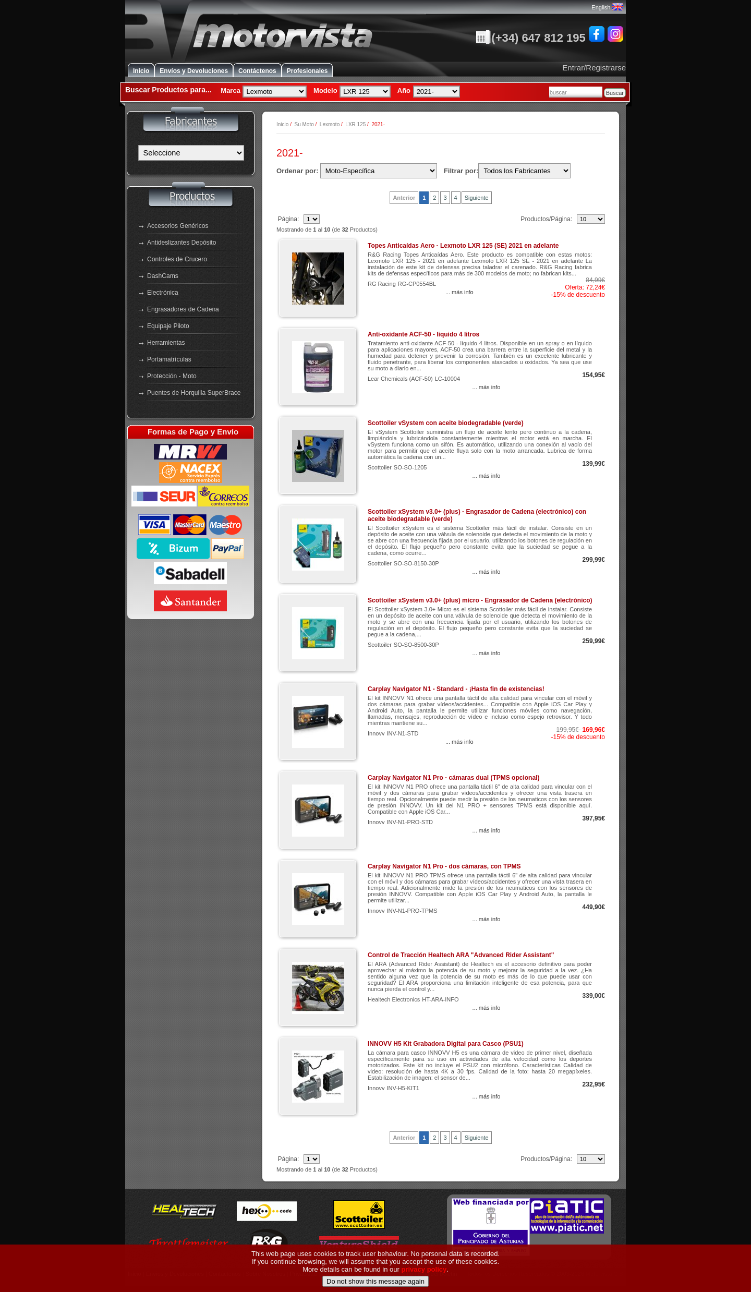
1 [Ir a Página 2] (424, 198)
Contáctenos (257, 71)
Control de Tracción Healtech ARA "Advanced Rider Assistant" (461, 955)
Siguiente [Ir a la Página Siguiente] (477, 198)
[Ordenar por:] (378, 170)
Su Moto (303, 124)
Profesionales (307, 71)
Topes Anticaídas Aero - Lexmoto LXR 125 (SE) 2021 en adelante (463, 245)
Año (403, 90)
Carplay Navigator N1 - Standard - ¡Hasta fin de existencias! (456, 689)
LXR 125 (355, 124)
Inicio (141, 71)
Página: (288, 219)
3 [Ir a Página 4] (444, 198)
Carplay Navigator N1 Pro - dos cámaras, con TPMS (444, 866)
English (607, 7)
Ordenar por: (297, 171)
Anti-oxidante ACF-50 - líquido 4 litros (423, 334)
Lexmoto (330, 124)
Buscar (615, 93)
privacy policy (424, 1286)
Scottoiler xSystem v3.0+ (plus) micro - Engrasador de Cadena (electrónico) (480, 600)
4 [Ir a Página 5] (455, 198)
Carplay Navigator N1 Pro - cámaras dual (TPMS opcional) (453, 777)
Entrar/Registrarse (594, 67)
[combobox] (575, 92)
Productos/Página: (547, 219)
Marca (230, 90)
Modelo (325, 90)
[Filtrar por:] (524, 170)
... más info (459, 292)
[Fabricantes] (191, 153)
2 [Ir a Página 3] (434, 198)
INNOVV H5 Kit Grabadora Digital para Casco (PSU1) (446, 1043)
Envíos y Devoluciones (194, 71)
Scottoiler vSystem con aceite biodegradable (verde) (446, 423)
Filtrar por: (461, 171)
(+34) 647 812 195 (530, 37)
